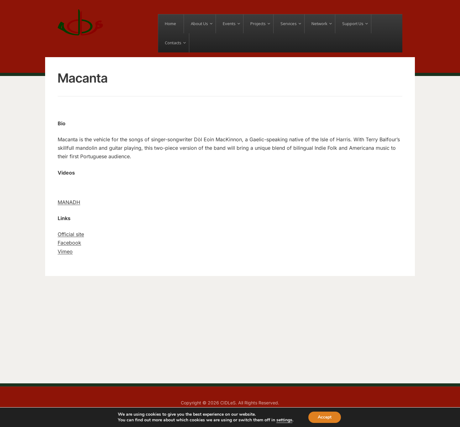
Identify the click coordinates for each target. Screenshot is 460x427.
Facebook (69, 243)
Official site (71, 234)
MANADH (69, 202)
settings (284, 420)
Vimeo (65, 251)
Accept (325, 417)
